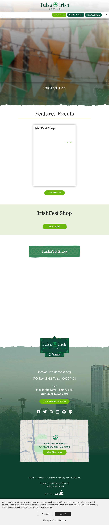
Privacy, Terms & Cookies (69, 477)
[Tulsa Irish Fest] (54, 5)
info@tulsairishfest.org (54, 372)
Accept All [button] (63, 514)
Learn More (54, 226)
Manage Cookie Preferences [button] (54, 520)
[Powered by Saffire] (59, 493)
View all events (54, 192)
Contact (40, 477)
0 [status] (107, 15)
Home (31, 477)
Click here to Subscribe (54, 401)
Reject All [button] (45, 514)
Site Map (51, 477)
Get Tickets (59, 14)
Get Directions (54, 452)
